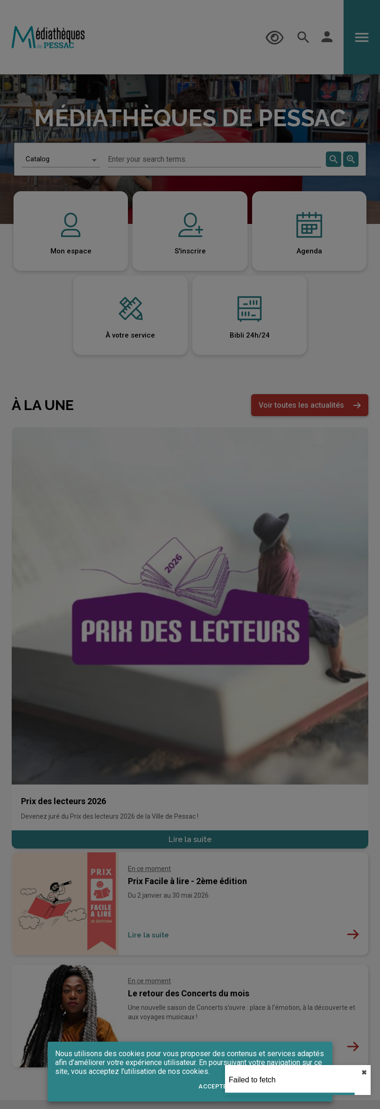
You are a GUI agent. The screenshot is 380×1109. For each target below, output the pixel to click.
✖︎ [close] (364, 1072)
